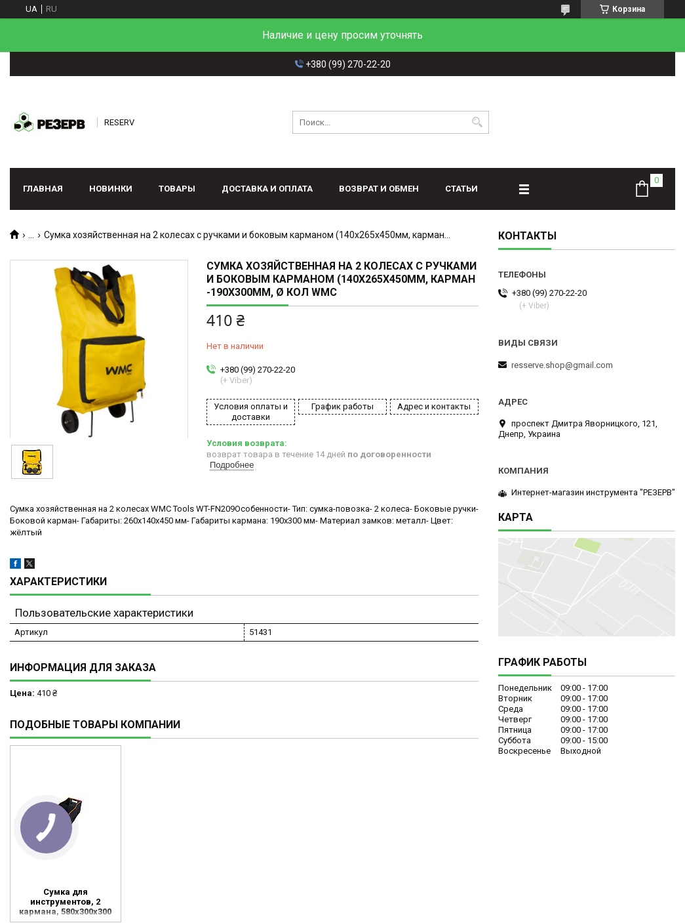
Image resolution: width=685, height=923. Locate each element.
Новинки (110, 189)
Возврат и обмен (379, 189)
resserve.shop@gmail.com (562, 365)
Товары (177, 189)
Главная (43, 189)
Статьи (461, 189)
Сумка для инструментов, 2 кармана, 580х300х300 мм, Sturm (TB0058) (65, 902)
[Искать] (477, 122)
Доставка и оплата (267, 189)
